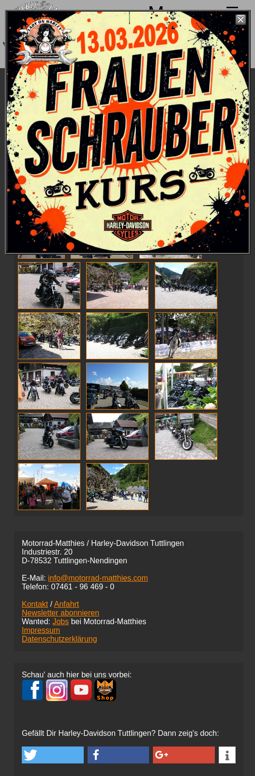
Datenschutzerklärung (59, 639)
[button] (53, 755)
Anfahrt (66, 604)
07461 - (82, 587)
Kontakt (35, 604)
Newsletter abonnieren (60, 613)
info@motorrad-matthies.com (98, 578)
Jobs (60, 621)
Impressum (41, 630)
